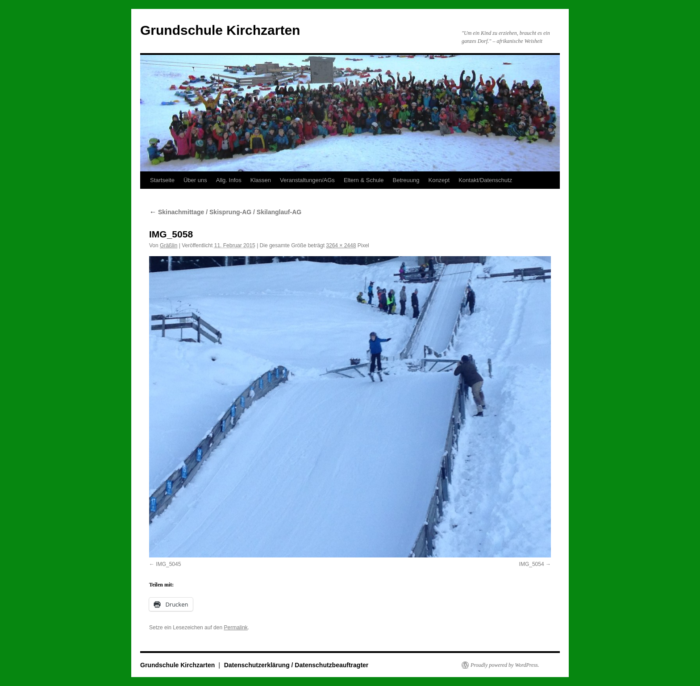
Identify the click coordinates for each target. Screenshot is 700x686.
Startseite (162, 180)
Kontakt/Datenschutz (485, 180)
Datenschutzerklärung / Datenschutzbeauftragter (296, 665)
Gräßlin (168, 245)
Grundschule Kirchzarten (220, 30)
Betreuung (405, 180)
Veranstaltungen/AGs (307, 180)
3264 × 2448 (341, 245)
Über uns (195, 180)
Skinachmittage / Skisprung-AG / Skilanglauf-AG (225, 212)
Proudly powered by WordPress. (505, 665)
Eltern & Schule (364, 180)
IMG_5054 (531, 564)
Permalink (235, 627)
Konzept (439, 180)
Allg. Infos (229, 180)
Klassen (260, 180)
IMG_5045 (168, 564)
